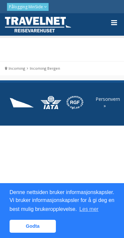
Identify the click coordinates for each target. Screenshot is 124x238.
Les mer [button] (89, 209)
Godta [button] (33, 226)
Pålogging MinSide (26, 7)
